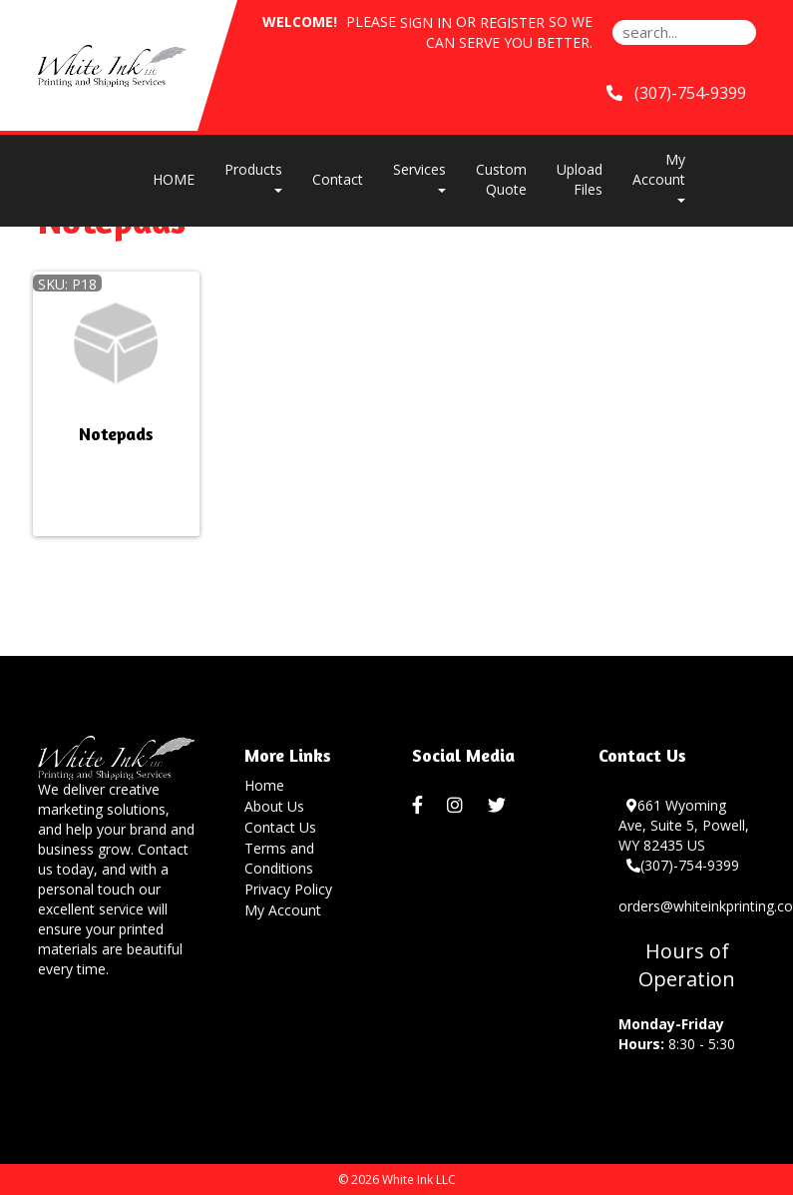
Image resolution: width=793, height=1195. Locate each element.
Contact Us (280, 827)
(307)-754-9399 (682, 865)
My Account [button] (658, 176)
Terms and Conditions (279, 858)
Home (264, 785)
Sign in (426, 22)
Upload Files (579, 179)
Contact (337, 179)
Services (419, 176)
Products (253, 176)
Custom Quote (501, 179)
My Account (282, 909)
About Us (274, 806)
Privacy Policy (288, 889)
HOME (174, 179)
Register (512, 22)
